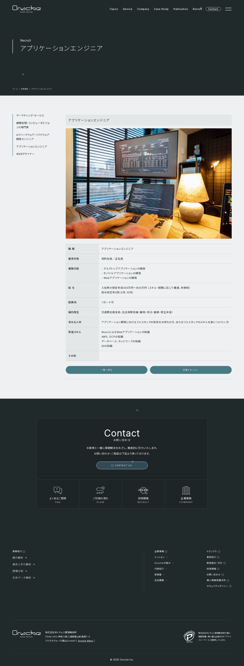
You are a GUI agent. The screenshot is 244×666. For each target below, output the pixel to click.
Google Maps (85, 640)
